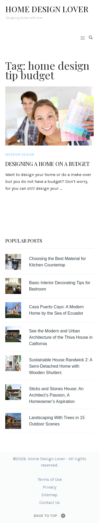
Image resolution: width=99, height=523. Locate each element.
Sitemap (49, 494)
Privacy (49, 487)
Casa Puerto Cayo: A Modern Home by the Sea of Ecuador (56, 310)
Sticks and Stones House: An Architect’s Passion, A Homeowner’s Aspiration (56, 395)
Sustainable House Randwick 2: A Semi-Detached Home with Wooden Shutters (60, 366)
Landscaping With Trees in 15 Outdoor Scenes (57, 420)
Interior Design (19, 154)
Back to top (45, 515)
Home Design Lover (46, 9)
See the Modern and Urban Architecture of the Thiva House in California (61, 337)
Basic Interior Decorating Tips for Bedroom (59, 285)
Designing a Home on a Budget (47, 163)
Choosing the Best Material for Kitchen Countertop (57, 261)
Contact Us (49, 502)
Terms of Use (49, 479)
